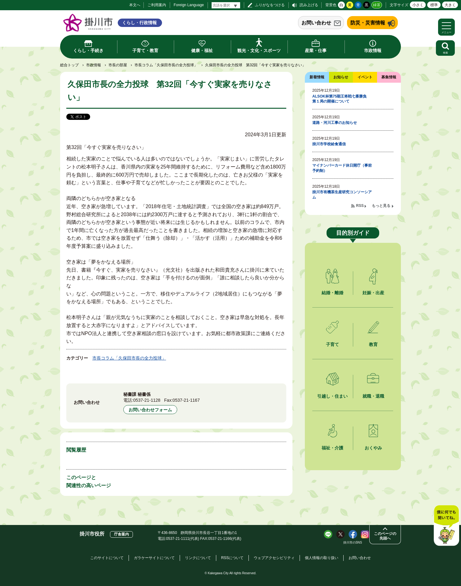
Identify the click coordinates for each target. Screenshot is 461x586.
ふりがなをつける (270, 5)
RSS (360, 205)
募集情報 (388, 77)
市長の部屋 (117, 65)
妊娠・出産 (373, 292)
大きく (450, 5)
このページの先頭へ (385, 535)
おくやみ (373, 447)
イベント (365, 77)
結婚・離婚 (332, 292)
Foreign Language (189, 5)
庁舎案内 (121, 534)
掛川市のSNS (352, 542)
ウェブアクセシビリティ (274, 558)
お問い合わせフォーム (150, 409)
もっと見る (381, 205)
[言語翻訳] (226, 5)
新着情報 (317, 77)
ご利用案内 (156, 5)
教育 (373, 344)
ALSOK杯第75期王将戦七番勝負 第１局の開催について (341, 99)
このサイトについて (107, 558)
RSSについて (232, 558)
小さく (418, 5)
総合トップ (69, 65)
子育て (332, 344)
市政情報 (93, 65)
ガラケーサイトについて (154, 558)
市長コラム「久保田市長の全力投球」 (166, 65)
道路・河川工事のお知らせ (334, 122)
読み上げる (309, 5)
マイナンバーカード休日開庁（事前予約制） (342, 168)
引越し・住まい (332, 396)
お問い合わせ (316, 22)
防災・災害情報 (367, 22)
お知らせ (340, 77)
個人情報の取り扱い (321, 558)
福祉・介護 (332, 447)
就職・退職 (373, 396)
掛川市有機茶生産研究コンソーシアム (342, 194)
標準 (434, 5)
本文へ (134, 5)
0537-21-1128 (146, 400)
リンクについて (198, 558)
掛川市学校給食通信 (329, 144)
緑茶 (376, 5)
